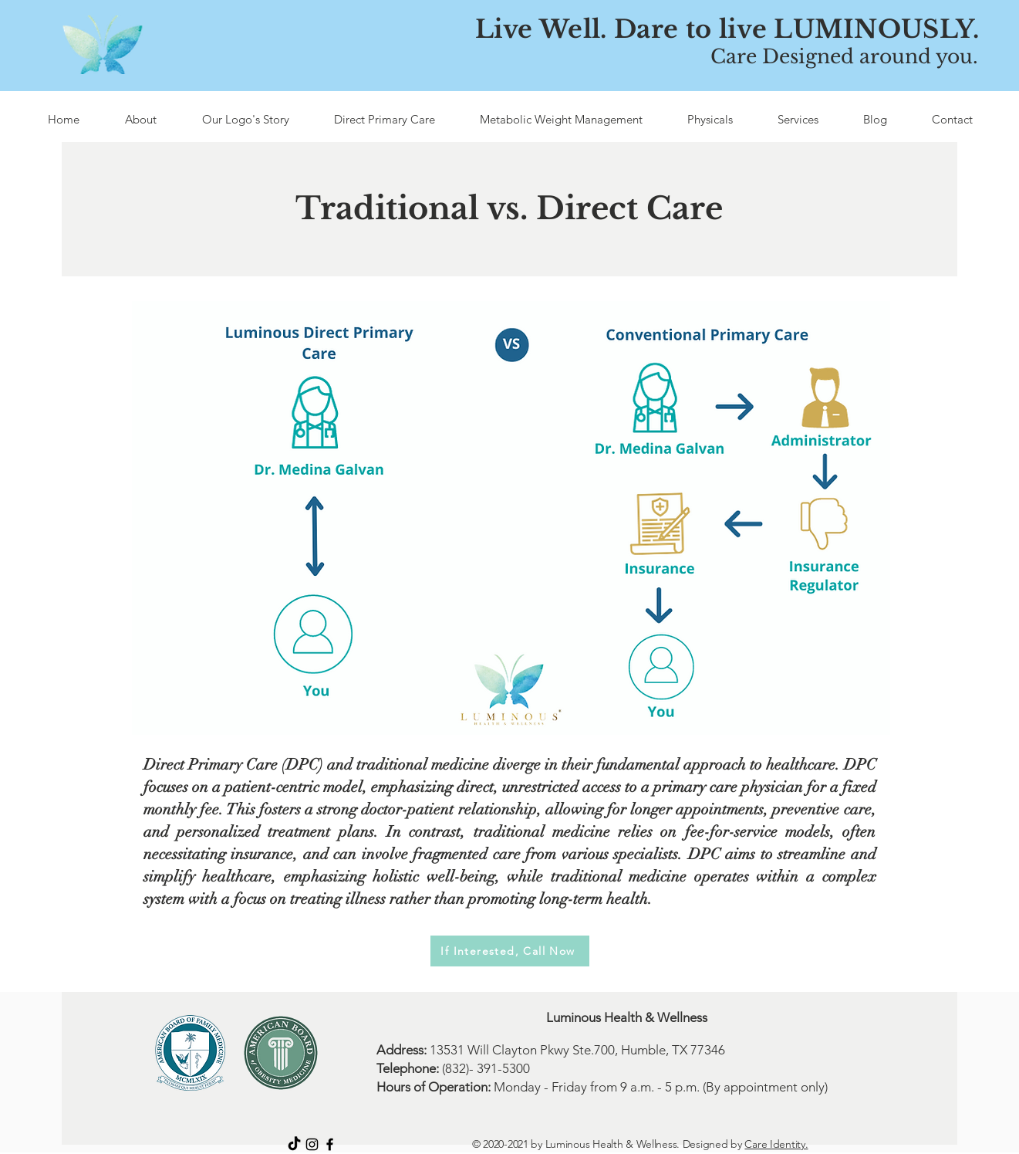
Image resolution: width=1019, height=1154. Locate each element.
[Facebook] (330, 1144)
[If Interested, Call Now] (509, 951)
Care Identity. (776, 1144)
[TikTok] (294, 1144)
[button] (384, 120)
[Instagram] (312, 1144)
